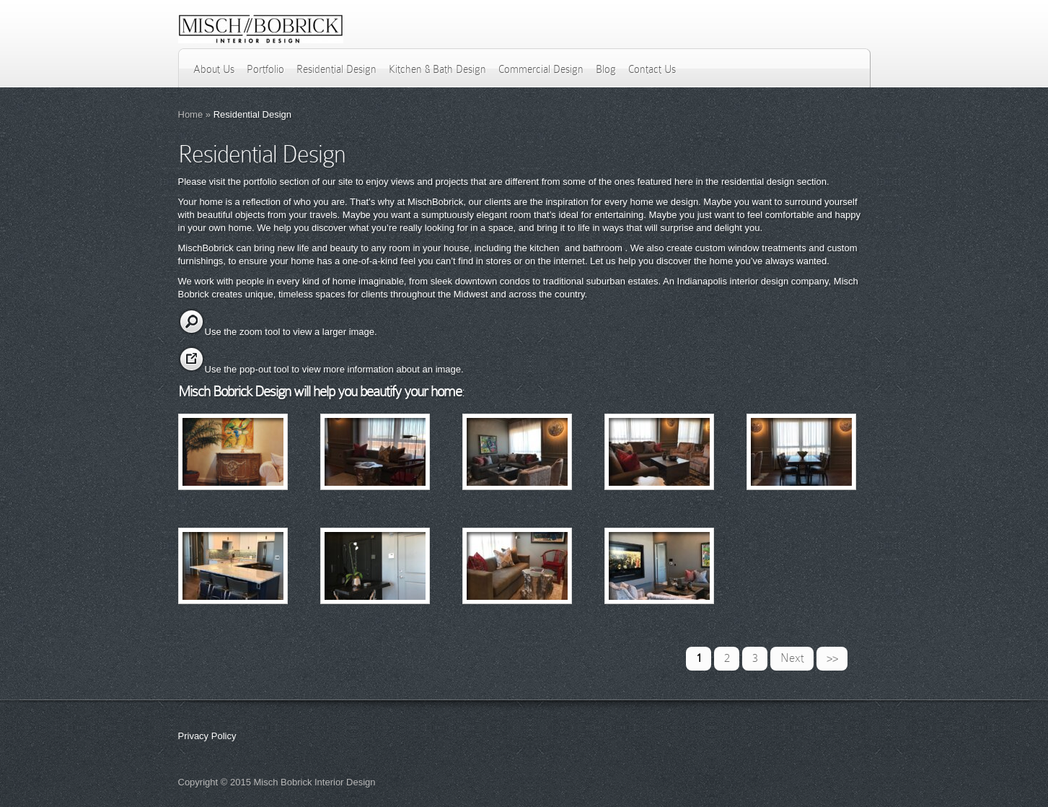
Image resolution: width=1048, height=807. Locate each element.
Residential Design (336, 69)
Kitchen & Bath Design (437, 69)
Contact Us (652, 69)
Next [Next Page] (792, 658)
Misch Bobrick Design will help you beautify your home (320, 391)
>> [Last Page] (832, 658)
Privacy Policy (207, 735)
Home (190, 114)
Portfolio (265, 69)
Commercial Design (541, 69)
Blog (606, 69)
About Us (213, 69)
